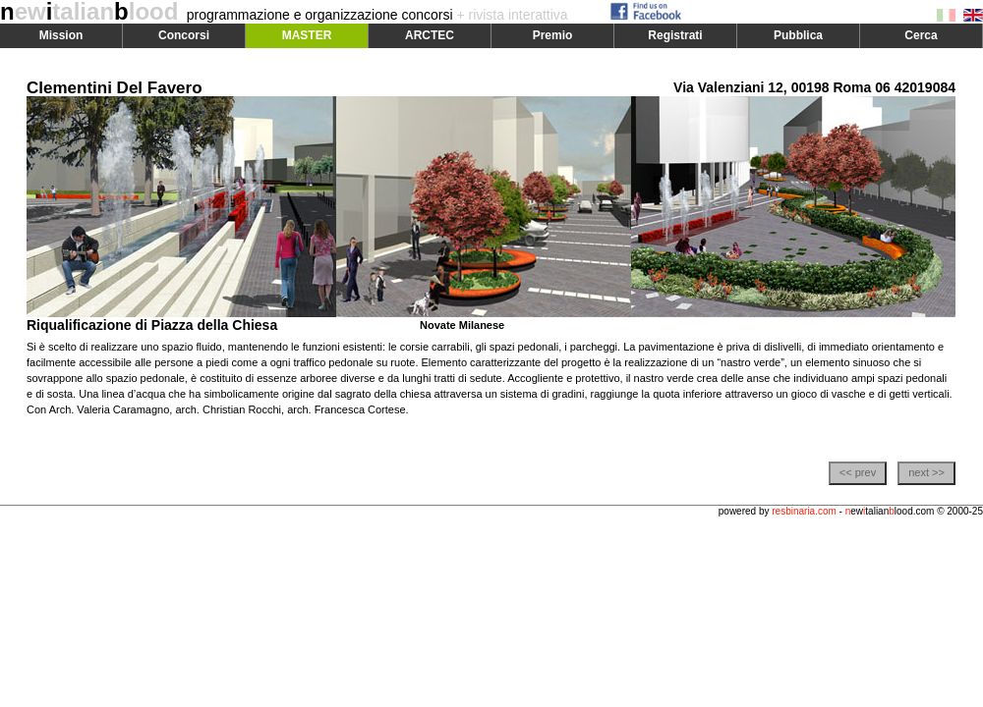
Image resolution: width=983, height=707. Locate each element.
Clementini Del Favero (114, 88)
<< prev (857, 472)
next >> (926, 472)
